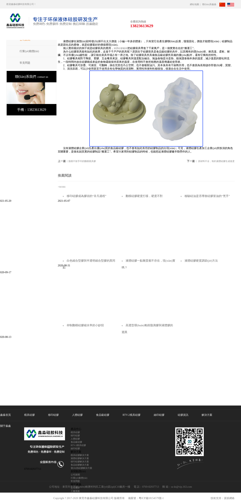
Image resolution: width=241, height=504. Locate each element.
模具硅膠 (29, 415)
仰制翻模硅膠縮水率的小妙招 (83, 325)
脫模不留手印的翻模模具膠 (82, 161)
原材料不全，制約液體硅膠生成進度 (216, 161)
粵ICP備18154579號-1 (151, 498)
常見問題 (25, 62)
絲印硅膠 (159, 415)
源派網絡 (229, 498)
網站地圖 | (196, 4)
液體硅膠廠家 (120, 48)
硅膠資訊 (183, 415)
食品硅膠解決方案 (80, 465)
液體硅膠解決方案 (80, 458)
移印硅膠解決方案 (80, 461)
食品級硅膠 (102, 415)
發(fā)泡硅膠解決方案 (81, 468)
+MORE (62, 187)
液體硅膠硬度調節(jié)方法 (199, 260)
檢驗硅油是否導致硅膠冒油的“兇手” (205, 196)
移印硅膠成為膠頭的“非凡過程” (84, 196)
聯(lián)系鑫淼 (210, 4)
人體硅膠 (77, 415)
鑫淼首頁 (5, 415)
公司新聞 (75, 474)
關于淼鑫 (5, 426)
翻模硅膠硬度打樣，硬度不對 (142, 196)
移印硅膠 (53, 415)
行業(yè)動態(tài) (29, 51)
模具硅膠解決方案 (80, 455)
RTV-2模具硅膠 (131, 415)
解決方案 (207, 415)
